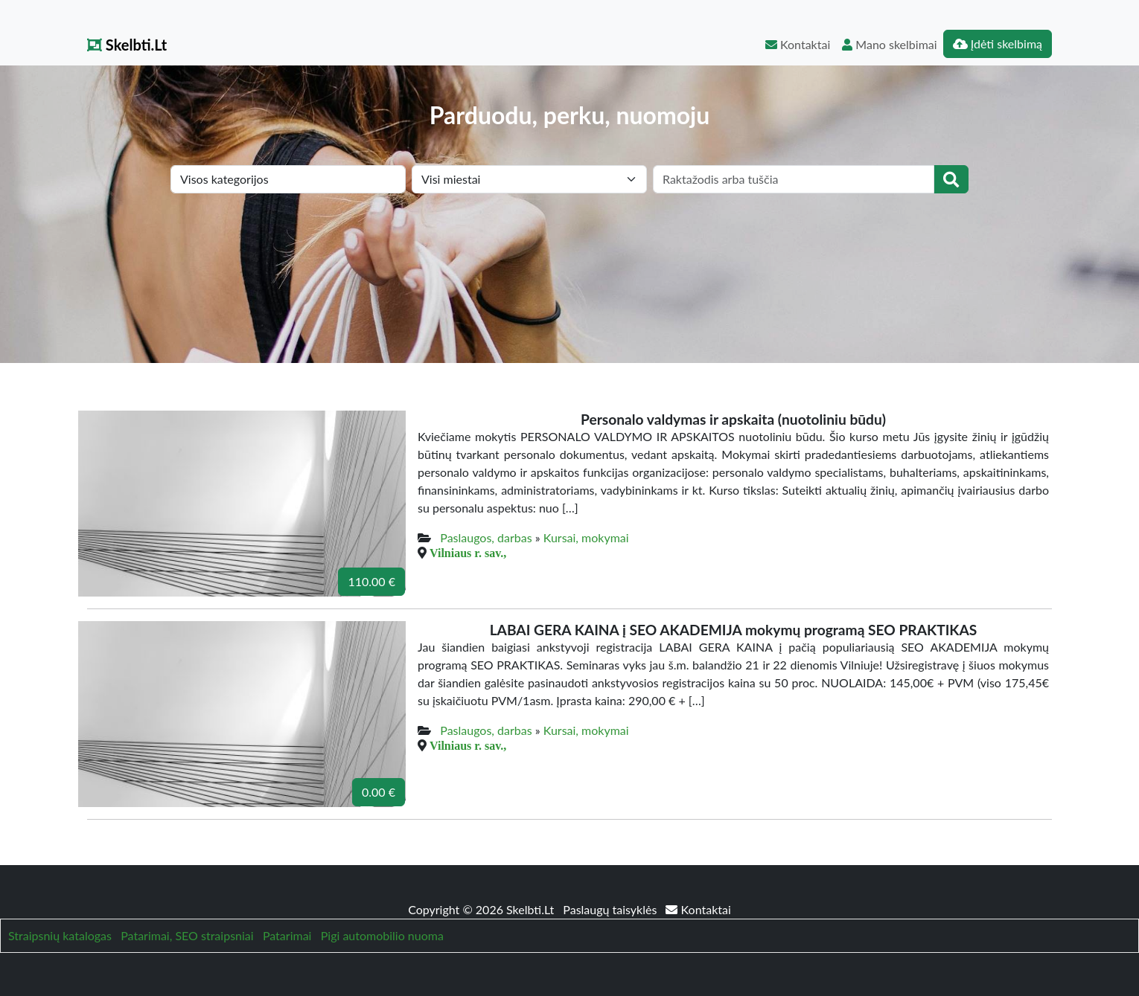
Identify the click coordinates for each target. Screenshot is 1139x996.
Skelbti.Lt (127, 45)
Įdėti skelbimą (997, 43)
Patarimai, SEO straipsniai (187, 935)
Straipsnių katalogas (60, 935)
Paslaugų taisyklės (611, 909)
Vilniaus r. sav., (468, 553)
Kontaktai (797, 44)
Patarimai (287, 935)
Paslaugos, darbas (486, 537)
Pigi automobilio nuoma (382, 935)
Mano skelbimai (889, 44)
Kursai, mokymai (586, 537)
